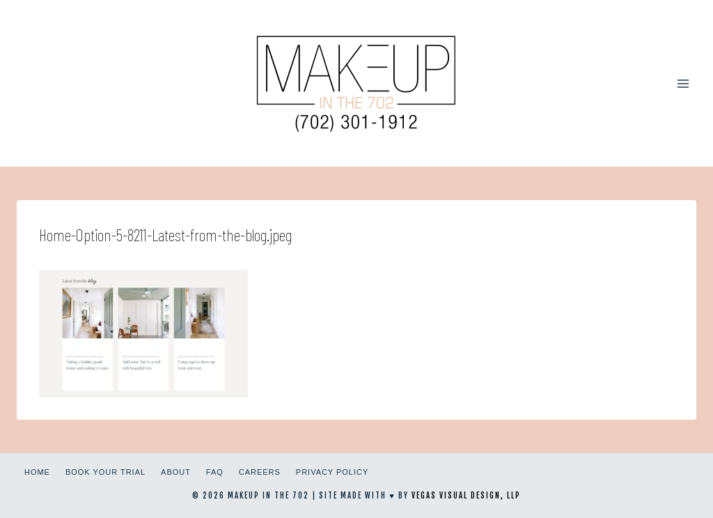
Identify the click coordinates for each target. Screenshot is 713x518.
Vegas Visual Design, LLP (466, 496)
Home (37, 472)
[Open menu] (683, 83)
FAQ (215, 472)
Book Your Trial (105, 472)
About (176, 472)
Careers (260, 472)
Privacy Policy (332, 472)
